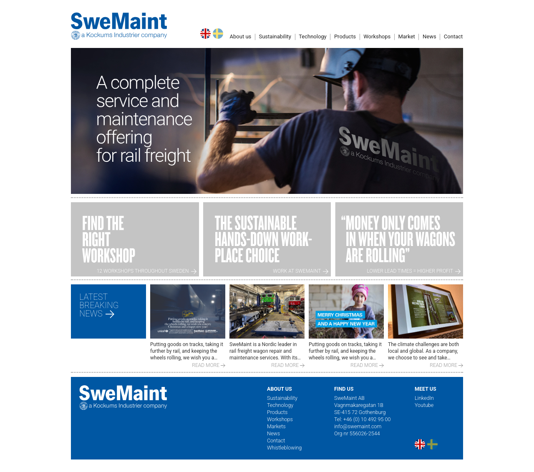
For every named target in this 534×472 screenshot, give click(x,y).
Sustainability (275, 36)
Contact (276, 440)
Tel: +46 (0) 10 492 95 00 (362, 419)
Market (406, 36)
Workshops (376, 36)
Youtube (424, 405)
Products (345, 36)
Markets (276, 426)
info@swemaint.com (357, 426)
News (273, 433)
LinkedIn (424, 398)
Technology (313, 36)
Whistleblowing (284, 447)
